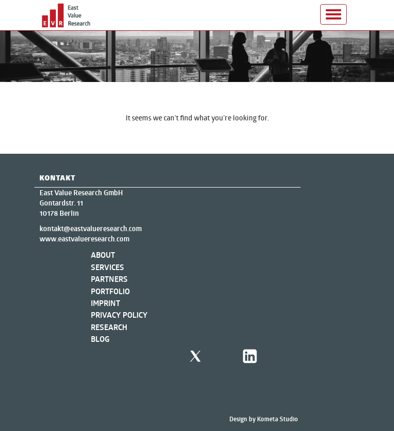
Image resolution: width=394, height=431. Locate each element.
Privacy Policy (119, 315)
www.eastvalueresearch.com (84, 239)
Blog (100, 339)
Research (109, 327)
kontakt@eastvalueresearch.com (91, 228)
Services (107, 267)
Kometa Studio (277, 419)
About (103, 255)
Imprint (105, 303)
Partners (109, 279)
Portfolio (110, 291)
